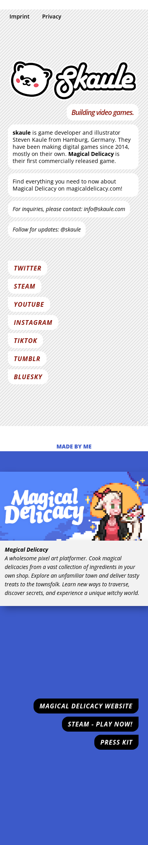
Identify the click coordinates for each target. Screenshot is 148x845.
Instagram (33, 322)
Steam (25, 286)
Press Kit (116, 742)
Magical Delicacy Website (86, 706)
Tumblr (27, 358)
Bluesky (28, 376)
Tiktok (25, 340)
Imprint (19, 16)
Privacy (52, 16)
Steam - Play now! (100, 724)
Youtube (29, 304)
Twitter (27, 268)
